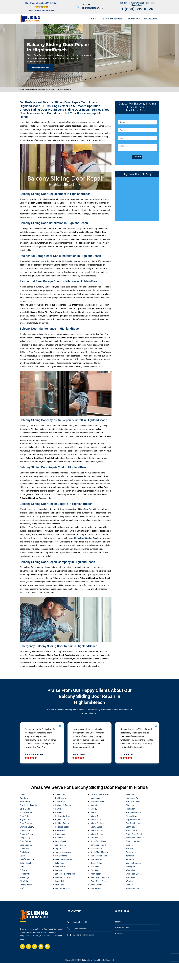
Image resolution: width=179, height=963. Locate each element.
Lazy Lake (59, 885)
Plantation (130, 809)
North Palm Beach (99, 856)
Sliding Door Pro (89, 960)
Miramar (94, 838)
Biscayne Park (26, 812)
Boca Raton (25, 816)
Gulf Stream (60, 798)
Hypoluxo (59, 838)
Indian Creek (60, 841)
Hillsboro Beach (62, 827)
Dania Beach (25, 852)
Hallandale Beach (63, 805)
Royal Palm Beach (134, 819)
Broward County (27, 827)
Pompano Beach (133, 812)
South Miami (131, 830)
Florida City (25, 874)
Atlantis (23, 794)
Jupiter (58, 848)
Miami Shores (97, 830)
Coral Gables (25, 841)
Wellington (130, 866)
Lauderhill (59, 881)
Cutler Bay (24, 848)
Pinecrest (130, 805)
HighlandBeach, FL (92, 7)
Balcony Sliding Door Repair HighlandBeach (55, 89)
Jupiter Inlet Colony (63, 852)
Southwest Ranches (135, 838)
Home (93, 19)
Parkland (130, 794)
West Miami (131, 870)
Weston (129, 885)
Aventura (24, 798)
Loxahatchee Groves (100, 794)
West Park (130, 877)
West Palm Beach (134, 874)
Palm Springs (96, 885)
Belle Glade (25, 809)
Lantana (58, 870)
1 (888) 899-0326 (137, 9)
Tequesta (130, 859)
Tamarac (130, 856)
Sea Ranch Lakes (133, 823)
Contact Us (134, 19)
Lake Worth (60, 866)
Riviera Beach (132, 816)
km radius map (137, 198)
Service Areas (150, 19)
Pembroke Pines (133, 801)
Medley (94, 809)
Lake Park (59, 863)
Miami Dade (96, 819)
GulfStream (60, 801)
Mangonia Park (97, 801)
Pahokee (94, 870)
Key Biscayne (61, 856)
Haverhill (59, 809)
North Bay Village (98, 841)
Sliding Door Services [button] (111, 19)
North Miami (96, 848)
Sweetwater (131, 852)
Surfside (129, 848)
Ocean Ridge (96, 863)
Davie (22, 856)
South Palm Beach (134, 834)
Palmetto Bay (96, 888)
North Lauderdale (98, 845)
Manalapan (95, 798)
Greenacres (60, 794)
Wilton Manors (132, 888)
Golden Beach (26, 885)
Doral (22, 866)
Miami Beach (96, 816)
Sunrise (129, 845)
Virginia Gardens (133, 863)
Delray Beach (25, 863)
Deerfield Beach (27, 859)
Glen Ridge (24, 877)
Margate (94, 805)
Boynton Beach (26, 819)
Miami (93, 812)
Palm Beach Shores (99, 881)
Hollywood (60, 830)
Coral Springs (26, 845)
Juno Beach (60, 845)
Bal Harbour (25, 801)
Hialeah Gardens (62, 816)
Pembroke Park (133, 798)
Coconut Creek (26, 834)
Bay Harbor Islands (28, 805)
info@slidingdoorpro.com (83, 935)
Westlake (130, 881)
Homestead (60, 834)
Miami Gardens (97, 823)
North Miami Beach (99, 852)
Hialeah (58, 812)
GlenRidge (24, 881)
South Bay (130, 827)
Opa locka (95, 866)
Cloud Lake (25, 830)
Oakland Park (96, 859)
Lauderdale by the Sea (65, 874)
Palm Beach (96, 874)
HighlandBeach (31, 89)
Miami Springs (97, 834)
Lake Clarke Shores (63, 859)
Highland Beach (62, 819)
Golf (21, 888)
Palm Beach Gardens (100, 877)
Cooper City (25, 838)
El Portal (23, 870)
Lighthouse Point (62, 888)
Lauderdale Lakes (63, 877)
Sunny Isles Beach (134, 841)
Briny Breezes (26, 823)
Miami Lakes (96, 827)
